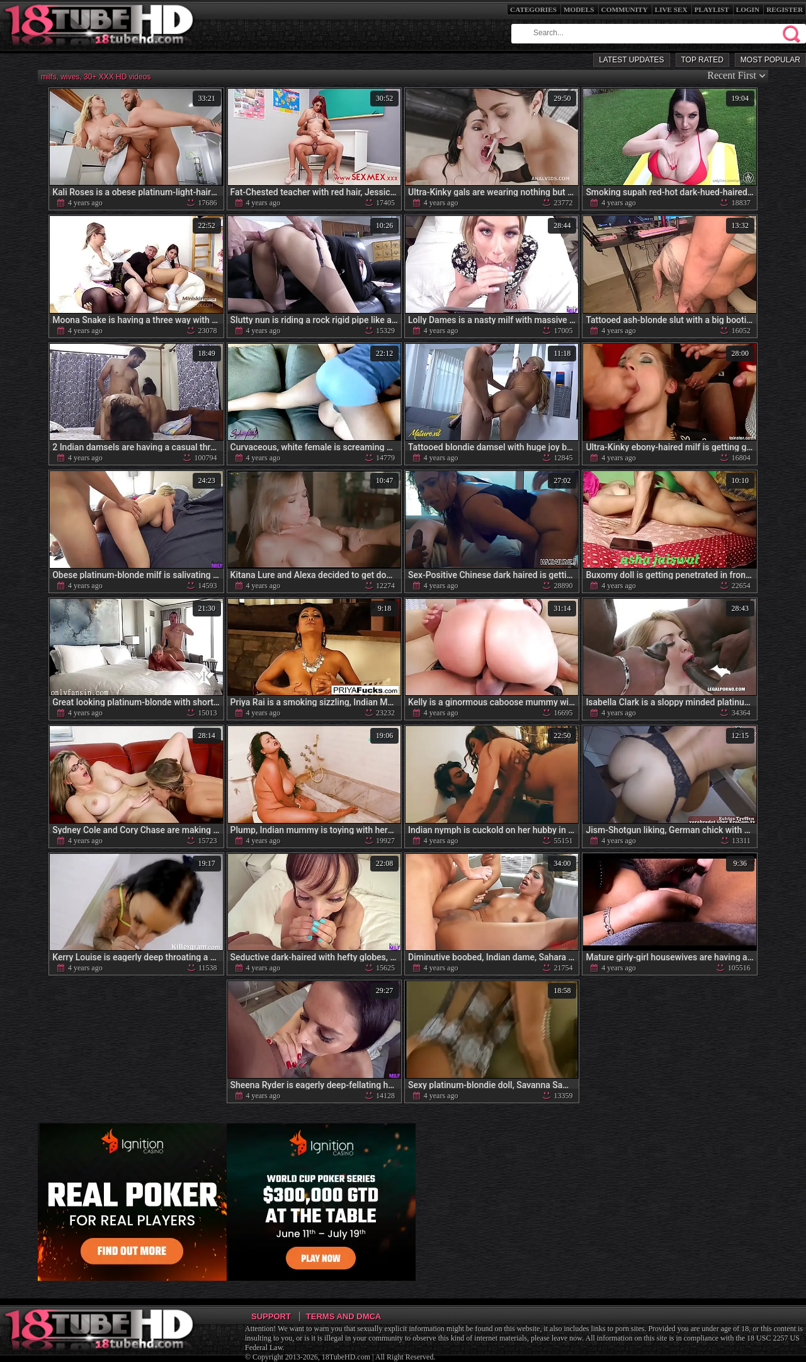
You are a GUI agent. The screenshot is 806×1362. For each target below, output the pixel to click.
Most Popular (770, 59)
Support (271, 1316)
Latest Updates (631, 59)
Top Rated (702, 59)
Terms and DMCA (343, 1316)
